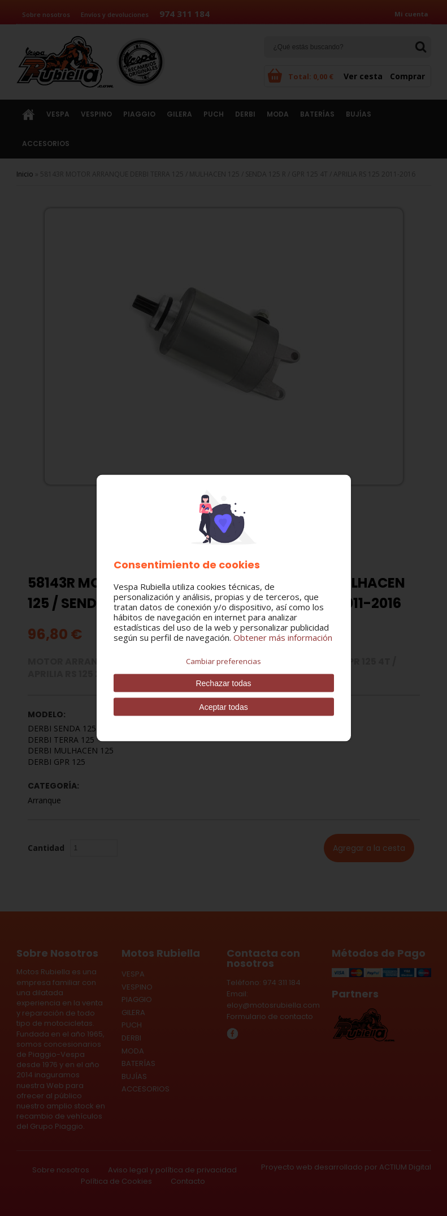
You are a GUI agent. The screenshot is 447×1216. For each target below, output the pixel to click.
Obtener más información (282, 637)
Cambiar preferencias (223, 661)
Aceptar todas (223, 707)
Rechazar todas (223, 683)
